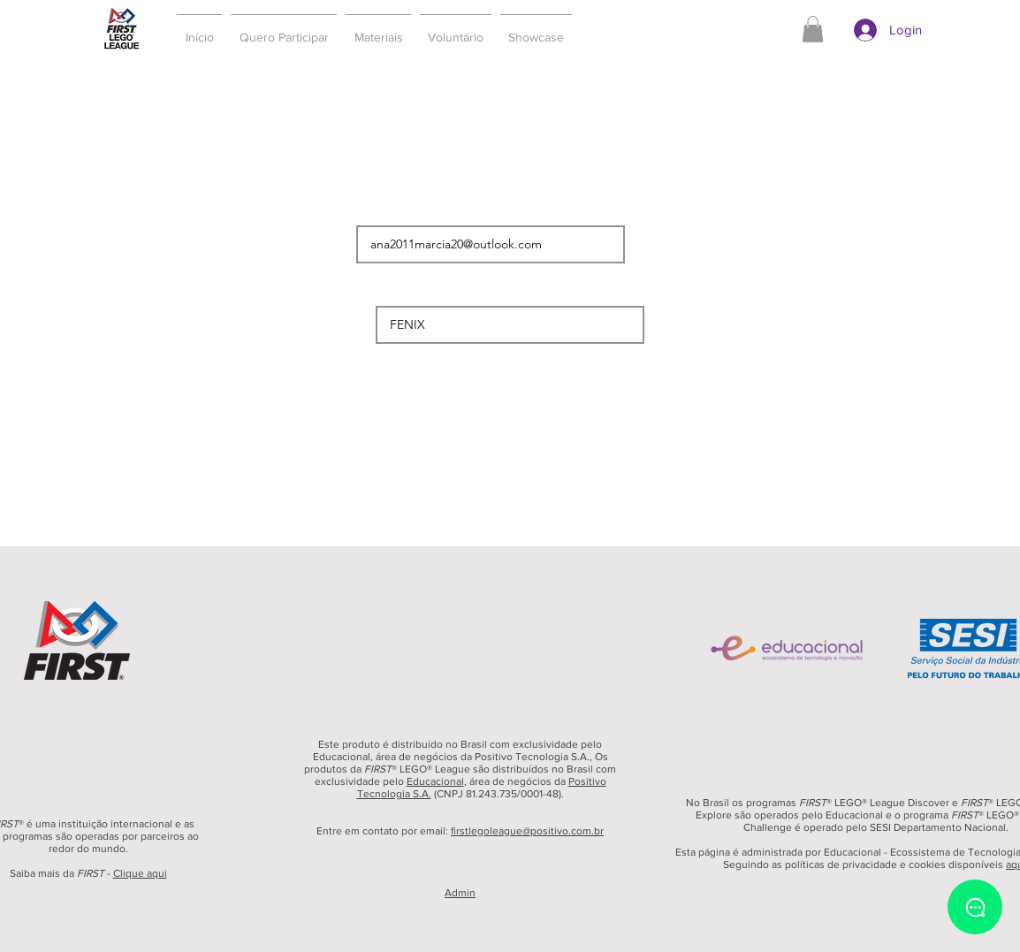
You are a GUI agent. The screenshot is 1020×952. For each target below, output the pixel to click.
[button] (283, 29)
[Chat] (975, 907)
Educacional (435, 781)
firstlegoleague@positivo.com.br (527, 831)
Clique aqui (140, 873)
